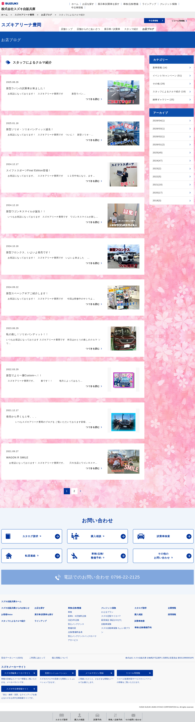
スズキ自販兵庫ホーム (11, 601)
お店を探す (88, 4)
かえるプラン (107, 612)
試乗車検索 (139, 621)
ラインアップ (149, 4)
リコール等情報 (133, 673)
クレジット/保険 (168, 4)
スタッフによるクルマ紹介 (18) (169, 91)
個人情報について (60, 658)
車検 (70, 612)
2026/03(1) (159, 128)
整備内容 (72, 628)
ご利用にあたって (37, 658)
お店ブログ (46, 15)
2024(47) (158, 160)
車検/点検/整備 (130, 4)
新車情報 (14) (160, 67)
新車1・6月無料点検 (77, 616)
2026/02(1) (159, 136)
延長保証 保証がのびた (111, 620)
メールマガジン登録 (94, 673)
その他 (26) (159, 83)
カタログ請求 (140, 608)
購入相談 (138, 614)
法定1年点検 (73, 620)
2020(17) (158, 192)
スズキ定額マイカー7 (110, 616)
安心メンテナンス (76, 624)
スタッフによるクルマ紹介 (13, 621)
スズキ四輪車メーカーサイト (17, 673)
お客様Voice (7, 614)
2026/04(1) (159, 120)
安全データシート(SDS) (12, 658)
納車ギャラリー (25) (163, 99)
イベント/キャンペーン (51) (167, 75)
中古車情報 (77, 7)
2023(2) (157, 168)
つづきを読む (93, 99)
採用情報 (172, 614)
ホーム (75, 4)
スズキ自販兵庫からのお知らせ (15, 608)
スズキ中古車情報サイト (17, 689)
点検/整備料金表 (75, 632)
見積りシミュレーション (56, 673)
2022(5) (157, 176)
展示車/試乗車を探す (108, 4)
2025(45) (158, 152)
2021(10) (158, 184)
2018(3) (157, 200)
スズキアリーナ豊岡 (24, 15)
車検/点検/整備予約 (143, 627)
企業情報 (172, 608)
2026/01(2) (159, 144)
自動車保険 (106, 624)
